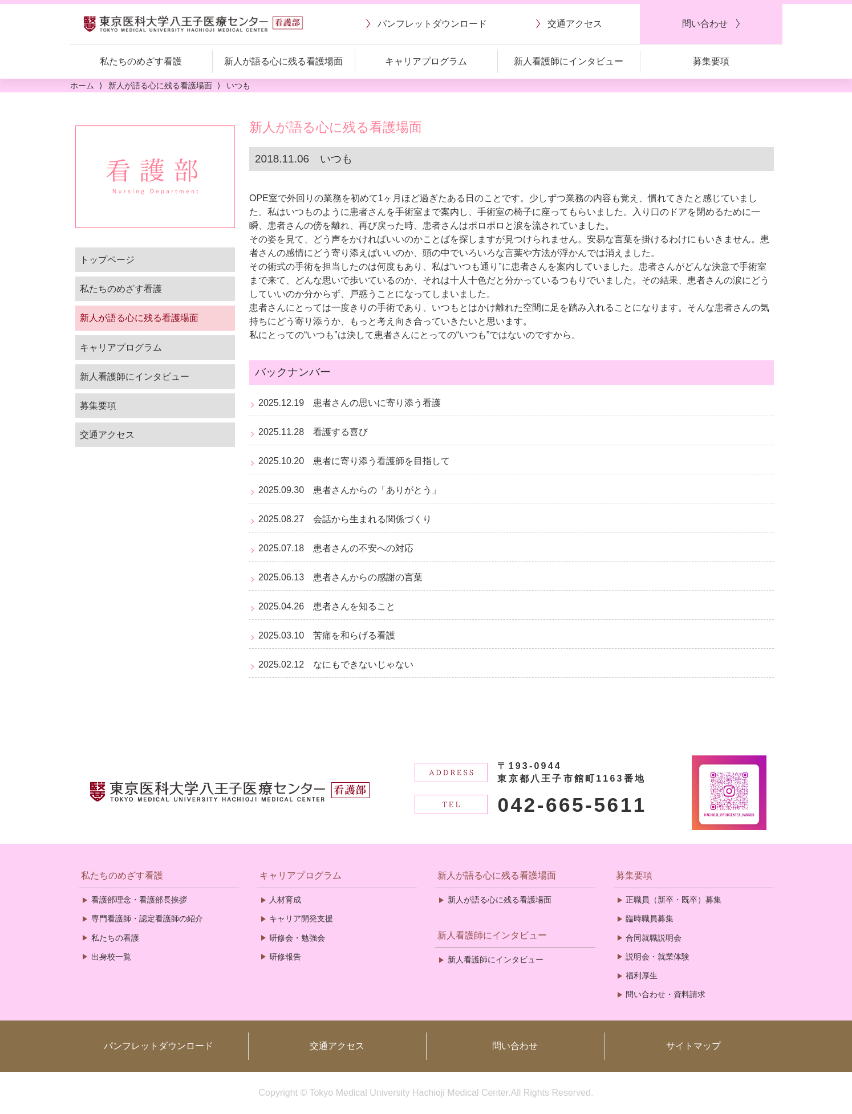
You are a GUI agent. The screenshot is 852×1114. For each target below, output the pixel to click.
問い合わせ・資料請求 (665, 994)
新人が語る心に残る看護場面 (139, 318)
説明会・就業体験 (657, 956)
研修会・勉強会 (297, 937)
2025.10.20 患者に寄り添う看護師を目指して (354, 461)
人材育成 (285, 899)
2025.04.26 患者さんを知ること (326, 606)
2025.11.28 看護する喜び (313, 432)
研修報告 (285, 956)
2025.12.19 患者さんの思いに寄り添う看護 (349, 403)
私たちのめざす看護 (121, 289)
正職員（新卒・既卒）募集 (673, 899)
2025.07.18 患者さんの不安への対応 (335, 548)
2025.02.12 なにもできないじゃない (335, 664)
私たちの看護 (115, 937)
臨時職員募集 (650, 918)
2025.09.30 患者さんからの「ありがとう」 (349, 490)
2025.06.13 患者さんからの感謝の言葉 (340, 577)
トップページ (107, 260)
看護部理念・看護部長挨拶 (139, 899)
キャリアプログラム (121, 347)
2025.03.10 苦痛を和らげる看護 (326, 635)
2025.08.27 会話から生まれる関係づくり (345, 519)
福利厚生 (642, 975)
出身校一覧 (111, 956)
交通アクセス (107, 435)
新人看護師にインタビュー (134, 376)
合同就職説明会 (653, 937)
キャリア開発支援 (301, 918)
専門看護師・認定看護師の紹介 (147, 918)
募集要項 (98, 405)
